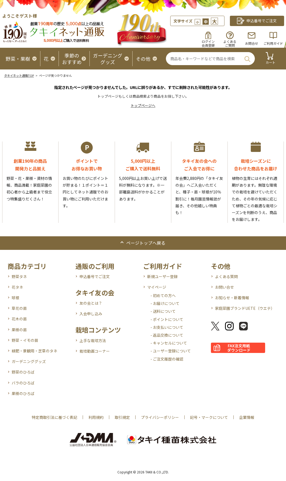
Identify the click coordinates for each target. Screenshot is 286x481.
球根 (15, 297)
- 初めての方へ (163, 295)
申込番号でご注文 (94, 276)
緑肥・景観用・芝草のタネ (34, 350)
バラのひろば (23, 383)
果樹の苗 (19, 329)
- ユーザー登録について (170, 350)
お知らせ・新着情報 (232, 297)
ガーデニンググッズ (29, 361)
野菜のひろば (23, 372)
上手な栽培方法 (92, 340)
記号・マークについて (209, 417)
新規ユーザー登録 (162, 276)
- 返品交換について (166, 335)
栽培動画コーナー (94, 351)
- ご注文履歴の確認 (166, 359)
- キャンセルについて (168, 343)
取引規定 (122, 417)
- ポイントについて (166, 319)
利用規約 (96, 417)
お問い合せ (224, 287)
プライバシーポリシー (160, 417)
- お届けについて (164, 303)
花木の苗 (19, 318)
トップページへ (143, 105)
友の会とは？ (90, 303)
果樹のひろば (23, 393)
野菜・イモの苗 (25, 340)
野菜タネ (19, 276)
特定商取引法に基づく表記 (54, 417)
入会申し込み (90, 313)
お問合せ (251, 43)
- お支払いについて (166, 327)
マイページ (156, 287)
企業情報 (246, 417)
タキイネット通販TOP (19, 75)
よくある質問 (226, 276)
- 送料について (163, 311)
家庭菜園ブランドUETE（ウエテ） (245, 308)
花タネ (17, 287)
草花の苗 (19, 308)
